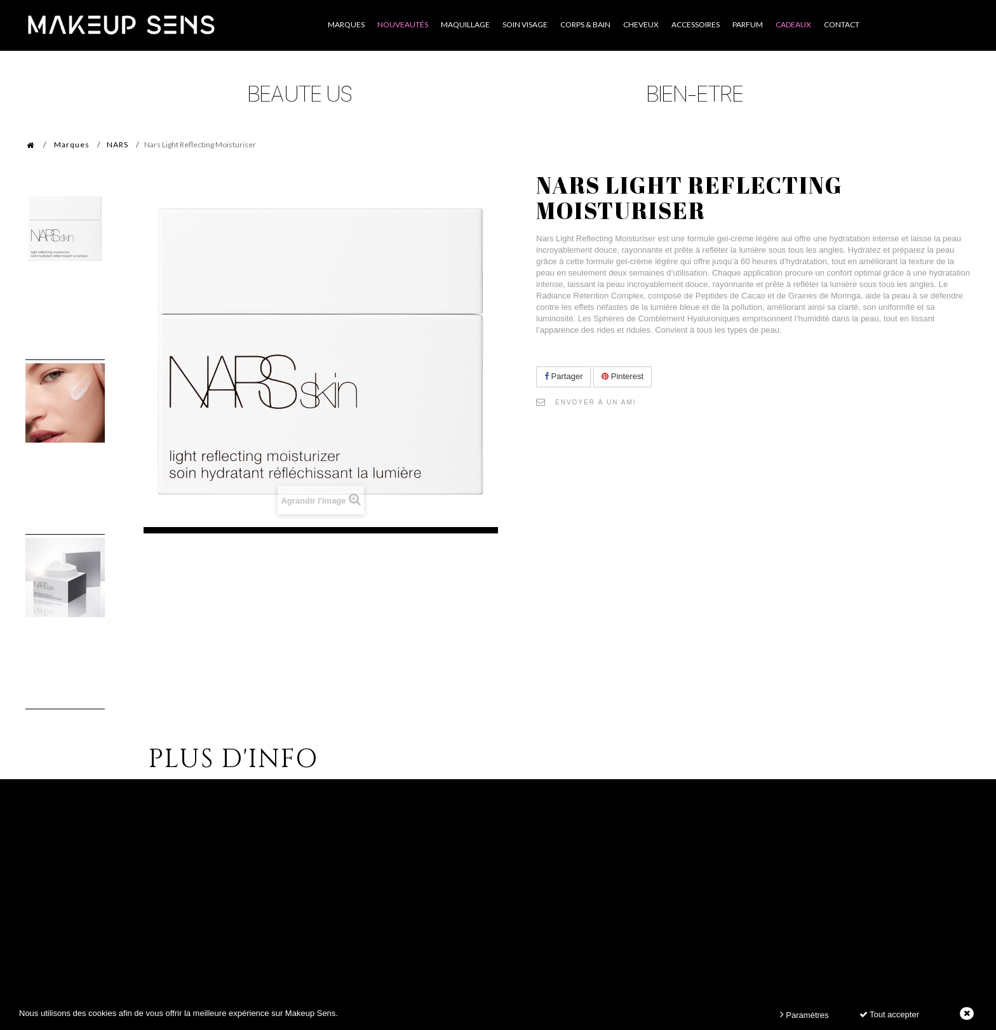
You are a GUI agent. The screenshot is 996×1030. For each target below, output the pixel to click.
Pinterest (622, 376)
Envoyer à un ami (595, 402)
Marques (72, 144)
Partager (563, 376)
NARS (117, 144)
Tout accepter (889, 1014)
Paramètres (804, 1014)
